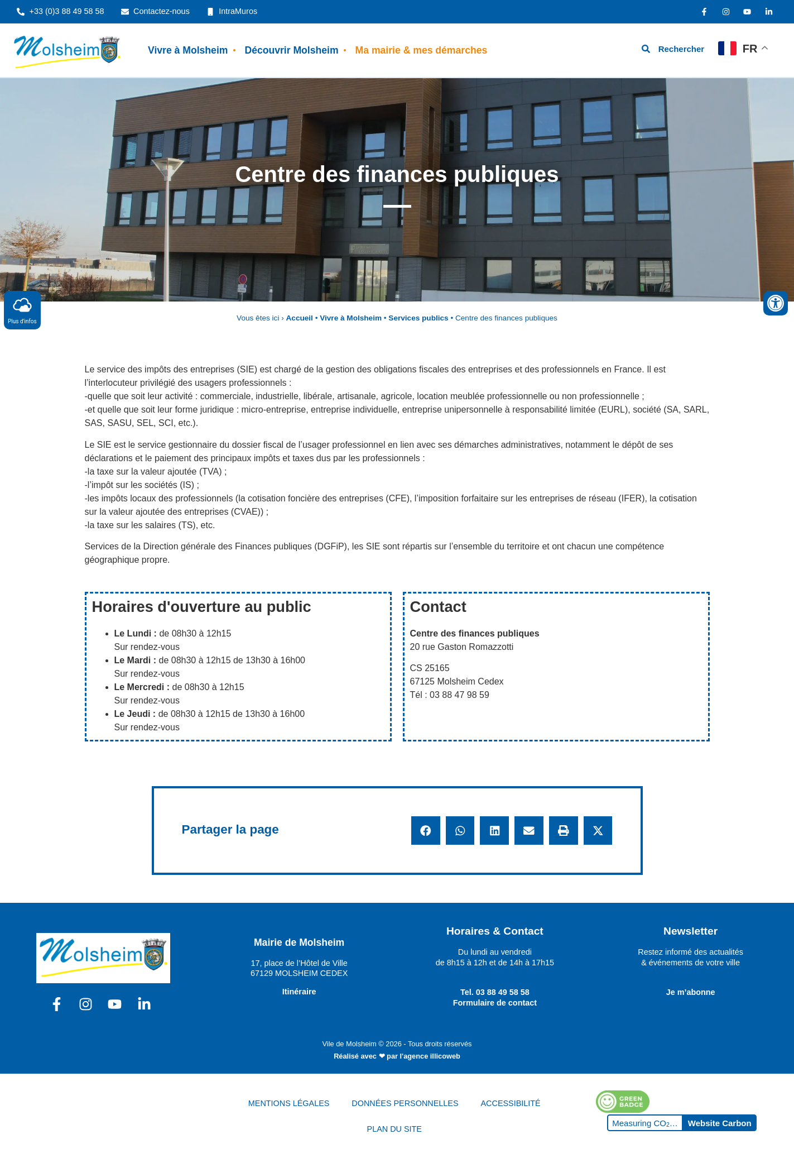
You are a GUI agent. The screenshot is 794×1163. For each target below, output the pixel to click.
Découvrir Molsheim (291, 50)
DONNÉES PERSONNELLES (405, 1103)
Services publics (418, 318)
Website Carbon (720, 1123)
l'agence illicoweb (430, 1056)
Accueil (299, 318)
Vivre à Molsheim (188, 50)
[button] (425, 830)
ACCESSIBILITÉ (511, 1103)
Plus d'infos (22, 309)
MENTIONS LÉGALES (289, 1103)
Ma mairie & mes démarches (421, 50)
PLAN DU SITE (394, 1128)
